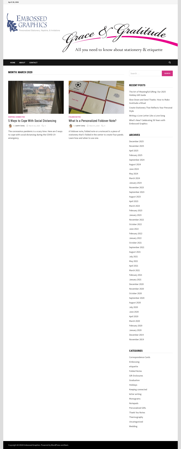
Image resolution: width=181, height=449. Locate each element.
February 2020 (135, 325)
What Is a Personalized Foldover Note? (92, 121)
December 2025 (136, 141)
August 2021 (135, 251)
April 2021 (133, 265)
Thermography (136, 417)
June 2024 (134, 169)
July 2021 (133, 256)
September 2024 (136, 159)
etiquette (133, 366)
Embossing (134, 361)
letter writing (135, 394)
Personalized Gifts (137, 407)
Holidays (133, 384)
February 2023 (135, 210)
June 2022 (134, 228)
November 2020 (136, 288)
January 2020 (135, 330)
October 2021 (135, 242)
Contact (33, 62)
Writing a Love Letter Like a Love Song (147, 115)
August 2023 (135, 196)
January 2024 (135, 182)
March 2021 (134, 270)
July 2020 (133, 307)
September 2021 (136, 247)
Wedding (133, 426)
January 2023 (135, 215)
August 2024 (135, 164)
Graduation (134, 380)
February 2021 (135, 274)
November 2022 (136, 219)
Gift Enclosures (136, 375)
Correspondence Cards (139, 357)
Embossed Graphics (31, 445)
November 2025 (136, 146)
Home (12, 62)
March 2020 (134, 321)
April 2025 (133, 150)
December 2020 (136, 284)
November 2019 (136, 339)
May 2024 (133, 173)
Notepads (133, 403)
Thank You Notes (137, 412)
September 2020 (136, 298)
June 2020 (134, 311)
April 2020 (133, 316)
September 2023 (136, 192)
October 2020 (135, 293)
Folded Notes (75, 117)
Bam (66, 445)
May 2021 (133, 261)
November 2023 (136, 187)
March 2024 (134, 178)
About (22, 62)
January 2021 (135, 279)
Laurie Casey (20, 126)
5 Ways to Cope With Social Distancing (32, 121)
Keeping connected (16, 117)
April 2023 (133, 201)
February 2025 (135, 155)
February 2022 (135, 233)
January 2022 (135, 238)
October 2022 (135, 224)
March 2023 (134, 205)
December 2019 (136, 334)
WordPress (55, 445)
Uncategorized (136, 421)
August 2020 (135, 302)
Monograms (134, 398)
